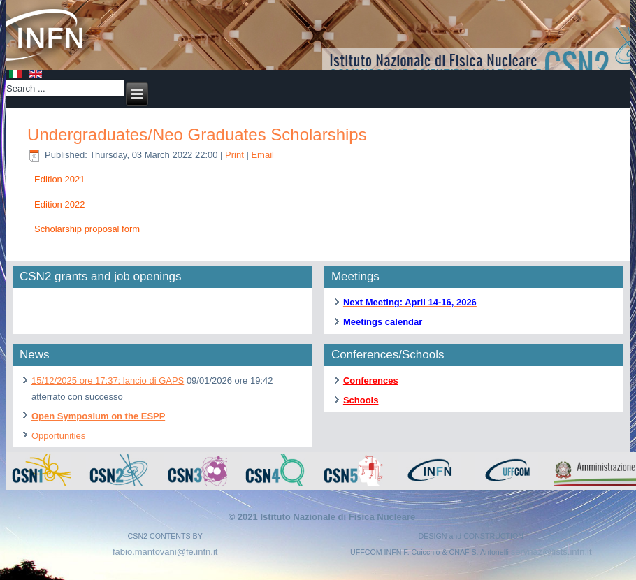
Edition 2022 (59, 204)
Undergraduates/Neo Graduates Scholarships (197, 134)
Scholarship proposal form (87, 229)
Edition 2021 (59, 179)
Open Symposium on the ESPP (98, 416)
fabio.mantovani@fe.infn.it (165, 551)
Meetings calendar (382, 322)
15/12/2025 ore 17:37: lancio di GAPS (107, 380)
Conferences (370, 380)
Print (235, 155)
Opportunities (58, 435)
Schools (361, 400)
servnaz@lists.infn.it (551, 551)
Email (262, 155)
